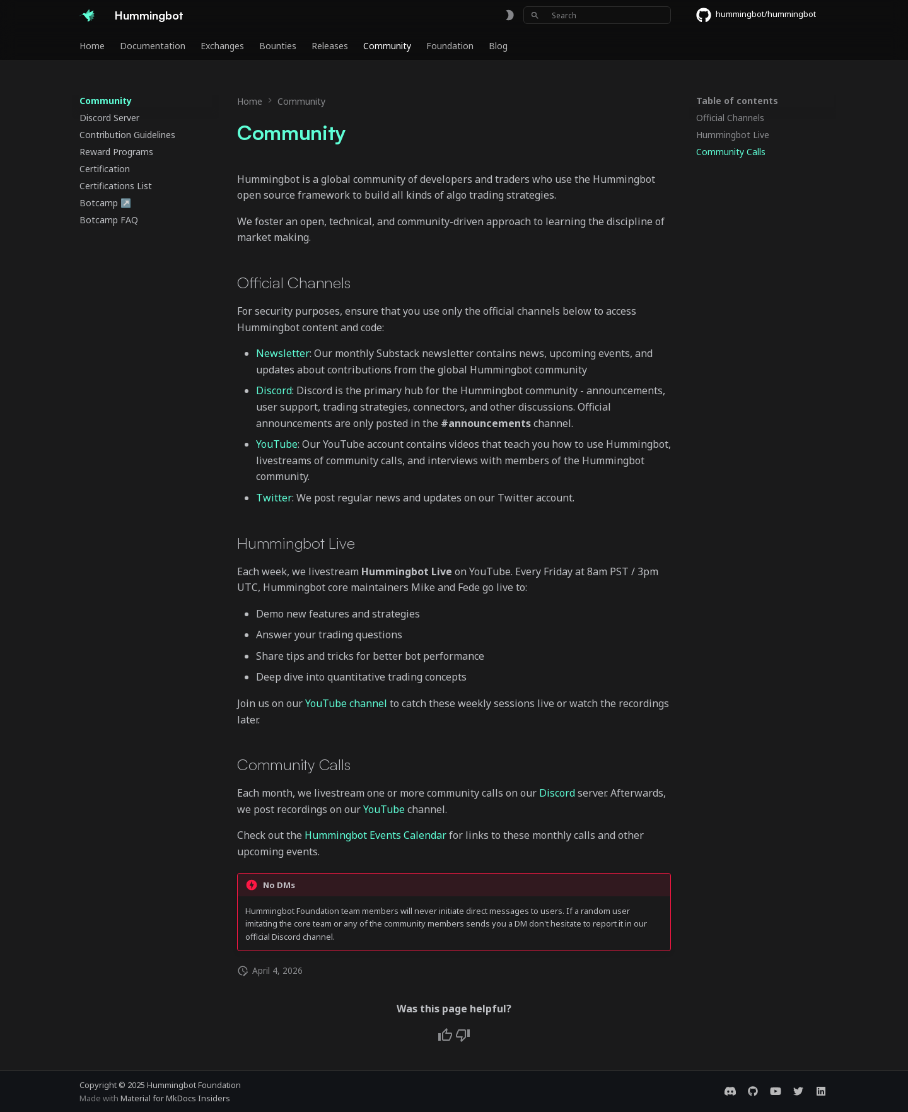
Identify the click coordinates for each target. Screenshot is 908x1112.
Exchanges (222, 46)
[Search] (597, 15)
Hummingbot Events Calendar (375, 835)
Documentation (152, 46)
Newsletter (283, 353)
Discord (274, 390)
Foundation (450, 46)
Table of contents (737, 101)
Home (92, 46)
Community (387, 46)
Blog (498, 46)
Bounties (277, 46)
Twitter (274, 498)
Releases (329, 46)
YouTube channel (346, 703)
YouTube (277, 444)
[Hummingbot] (87, 15)
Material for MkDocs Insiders (175, 1098)
